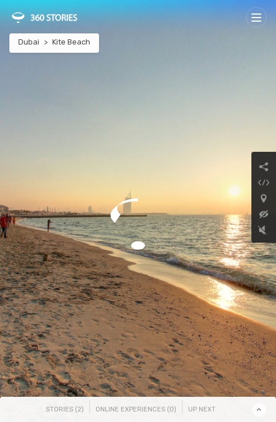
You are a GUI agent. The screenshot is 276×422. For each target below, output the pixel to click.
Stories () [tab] (65, 409)
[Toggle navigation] (256, 17)
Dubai (28, 42)
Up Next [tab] (202, 409)
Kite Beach (71, 42)
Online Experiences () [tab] (136, 409)
